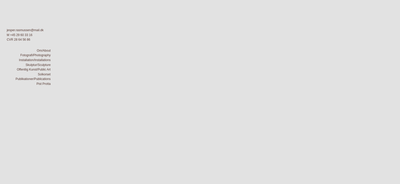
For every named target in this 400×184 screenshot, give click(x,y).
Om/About (44, 50)
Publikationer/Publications (33, 79)
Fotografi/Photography (35, 55)
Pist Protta (43, 84)
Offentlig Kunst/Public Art (34, 69)
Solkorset (44, 74)
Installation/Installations (35, 60)
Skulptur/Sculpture (38, 65)
